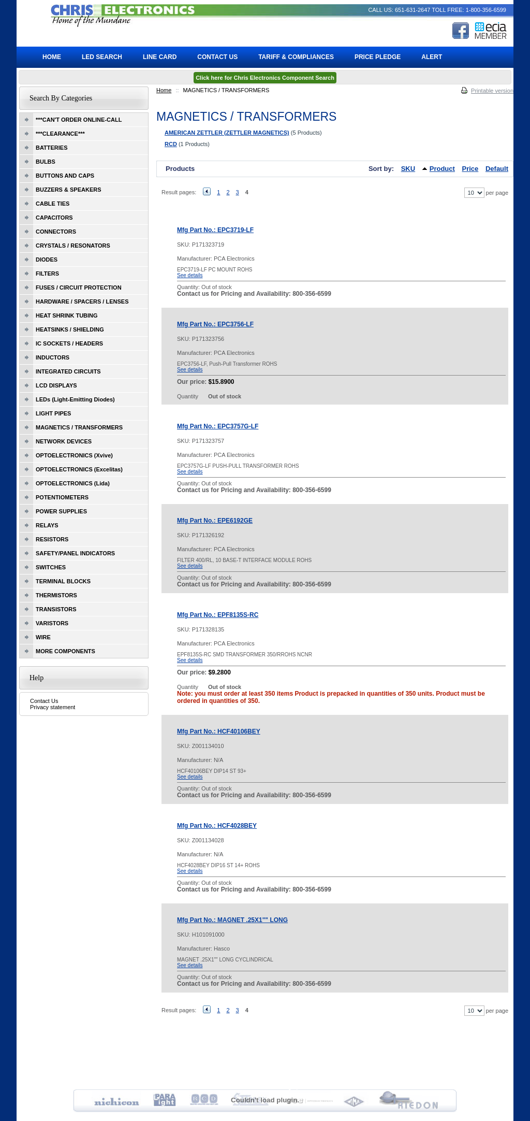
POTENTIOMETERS (62, 497)
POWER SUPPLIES (61, 511)
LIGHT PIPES (53, 413)
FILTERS (47, 273)
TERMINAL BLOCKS (63, 581)
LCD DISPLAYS (56, 385)
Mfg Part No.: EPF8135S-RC (217, 615)
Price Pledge (378, 57)
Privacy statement (52, 707)
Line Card (159, 57)
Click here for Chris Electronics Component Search (265, 78)
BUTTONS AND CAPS (65, 176)
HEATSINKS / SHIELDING (70, 329)
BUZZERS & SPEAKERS (68, 189)
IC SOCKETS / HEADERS (69, 343)
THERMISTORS (56, 595)
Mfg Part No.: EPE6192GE (215, 520)
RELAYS (47, 525)
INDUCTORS (52, 357)
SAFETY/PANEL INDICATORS (75, 553)
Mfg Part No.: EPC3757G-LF (217, 426)
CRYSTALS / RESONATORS (73, 245)
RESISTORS (52, 539)
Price (470, 169)
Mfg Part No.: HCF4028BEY (217, 825)
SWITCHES (51, 567)
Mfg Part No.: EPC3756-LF (215, 324)
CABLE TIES (52, 203)
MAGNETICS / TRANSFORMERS (79, 427)
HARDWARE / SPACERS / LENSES (82, 301)
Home (163, 90)
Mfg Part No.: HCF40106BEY (218, 731)
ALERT (431, 57)
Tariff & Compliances (296, 57)
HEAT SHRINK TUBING (67, 315)
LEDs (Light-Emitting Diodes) (75, 399)
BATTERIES (52, 148)
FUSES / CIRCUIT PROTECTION (79, 287)
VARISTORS (52, 623)
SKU (408, 169)
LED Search (102, 57)
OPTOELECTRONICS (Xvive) (74, 455)
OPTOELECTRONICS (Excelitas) (79, 469)
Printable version (492, 91)
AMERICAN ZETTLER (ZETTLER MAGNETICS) (227, 133)
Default (496, 169)
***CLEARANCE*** (60, 134)
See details (189, 275)
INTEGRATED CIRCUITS (68, 371)
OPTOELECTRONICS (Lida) (73, 483)
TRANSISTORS (56, 609)
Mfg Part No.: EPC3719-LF (215, 230)
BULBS (45, 162)
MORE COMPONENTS (65, 651)
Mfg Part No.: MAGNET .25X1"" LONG (232, 920)
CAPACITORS (54, 217)
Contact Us (44, 701)
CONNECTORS (56, 231)
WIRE (43, 637)
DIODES (46, 259)
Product (442, 169)
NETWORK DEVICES (64, 441)
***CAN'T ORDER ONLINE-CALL (79, 120)
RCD (171, 144)
